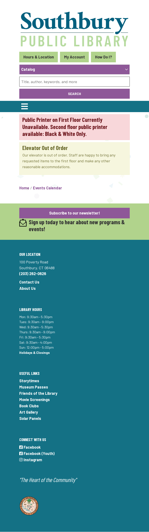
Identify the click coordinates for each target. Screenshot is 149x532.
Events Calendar (47, 187)
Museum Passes (33, 387)
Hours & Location (38, 57)
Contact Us (29, 282)
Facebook (30, 447)
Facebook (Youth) (37, 453)
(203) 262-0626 (32, 273)
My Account (74, 57)
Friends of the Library (38, 393)
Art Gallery (28, 412)
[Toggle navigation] (24, 106)
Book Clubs (29, 405)
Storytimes (29, 380)
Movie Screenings (34, 399)
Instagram (30, 459)
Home (24, 187)
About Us (27, 288)
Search (74, 94)
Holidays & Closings (34, 352)
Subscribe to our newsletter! (74, 213)
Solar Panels (30, 418)
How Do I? (103, 57)
